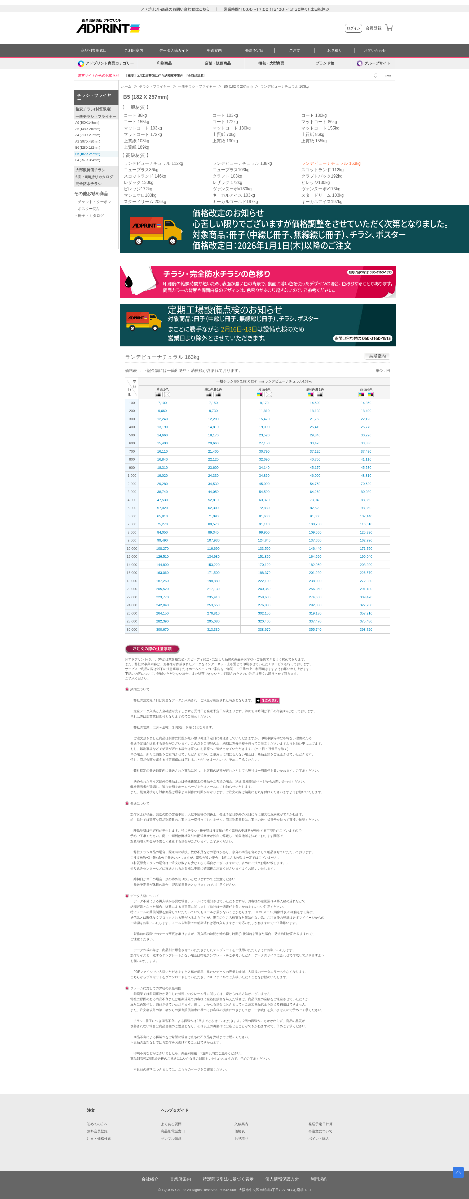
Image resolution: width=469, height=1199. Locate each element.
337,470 (315, 621)
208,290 (366, 565)
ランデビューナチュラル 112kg (153, 163)
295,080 (213, 621)
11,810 (264, 411)
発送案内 (214, 51)
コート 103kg (225, 115)
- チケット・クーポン (93, 202)
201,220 (315, 573)
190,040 (366, 556)
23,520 (264, 435)
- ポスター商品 (88, 209)
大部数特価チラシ (90, 170)
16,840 (162, 459)
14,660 (162, 435)
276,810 (213, 613)
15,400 (162, 443)
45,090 (264, 484)
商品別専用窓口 (94, 51)
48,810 (366, 476)
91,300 (315, 516)
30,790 (264, 451)
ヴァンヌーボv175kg (320, 189)
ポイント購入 (318, 1139)
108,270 (162, 549)
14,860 (366, 403)
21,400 (213, 451)
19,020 (162, 476)
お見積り (334, 51)
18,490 (366, 411)
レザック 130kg (138, 182)
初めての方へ (97, 1124)
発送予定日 (254, 51)
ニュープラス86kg (141, 169)
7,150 (213, 403)
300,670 (162, 629)
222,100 (264, 581)
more (388, 75)
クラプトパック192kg (322, 176)
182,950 (315, 565)
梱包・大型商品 (271, 63)
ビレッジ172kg (138, 189)
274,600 (315, 597)
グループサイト (373, 63)
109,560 (315, 532)
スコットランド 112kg (322, 169)
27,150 (264, 443)
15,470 (264, 419)
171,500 (213, 573)
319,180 (315, 613)
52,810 (213, 500)
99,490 (162, 540)
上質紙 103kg (136, 141)
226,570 (366, 573)
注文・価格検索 (99, 1139)
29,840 (315, 435)
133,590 (264, 549)
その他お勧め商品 (91, 193)
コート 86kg (135, 115)
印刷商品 (164, 63)
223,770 (162, 597)
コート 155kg (136, 121)
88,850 (366, 500)
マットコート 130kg (232, 128)
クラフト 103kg (227, 176)
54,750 (315, 484)
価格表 (240, 1131)
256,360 (315, 589)
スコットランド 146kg (145, 176)
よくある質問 (171, 1124)
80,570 (213, 524)
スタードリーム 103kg (322, 195)
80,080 (366, 492)
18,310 (162, 468)
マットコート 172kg (143, 134)
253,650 (213, 605)
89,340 (213, 532)
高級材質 (135, 155)
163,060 (162, 573)
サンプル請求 (171, 1139)
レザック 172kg (227, 182)
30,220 (366, 435)
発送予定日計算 (320, 1124)
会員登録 (374, 28)
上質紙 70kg (224, 134)
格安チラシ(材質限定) (93, 109)
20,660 (213, 443)
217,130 (213, 589)
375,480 (366, 621)
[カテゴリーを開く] (106, 63)
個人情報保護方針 (282, 1179)
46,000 (315, 476)
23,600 (213, 468)
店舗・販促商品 (218, 63)
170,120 (264, 565)
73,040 (315, 500)
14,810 (213, 427)
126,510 (162, 556)
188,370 (264, 573)
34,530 (213, 484)
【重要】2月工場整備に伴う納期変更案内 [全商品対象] (165, 76)
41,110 (366, 459)
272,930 (366, 581)
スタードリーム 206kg (145, 201)
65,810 (162, 516)
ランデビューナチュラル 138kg (242, 163)
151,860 (264, 556)
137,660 (315, 540)
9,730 (213, 411)
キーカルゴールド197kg (235, 201)
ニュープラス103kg (231, 169)
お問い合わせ (375, 51)
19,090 (264, 427)
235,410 (213, 597)
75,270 (162, 524)
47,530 (162, 500)
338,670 (264, 629)
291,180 (366, 589)
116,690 (213, 549)
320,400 (264, 621)
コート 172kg (225, 121)
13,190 (162, 427)
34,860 (264, 476)
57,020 (162, 508)
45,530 (366, 468)
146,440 (315, 549)
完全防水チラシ (88, 184)
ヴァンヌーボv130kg (232, 189)
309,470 (366, 597)
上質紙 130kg (225, 141)
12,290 (213, 419)
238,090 (315, 581)
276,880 (264, 605)
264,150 (162, 613)
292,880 (315, 605)
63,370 (264, 500)
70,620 (366, 484)
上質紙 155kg (314, 141)
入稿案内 (241, 1124)
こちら (135, 977)
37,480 (366, 451)
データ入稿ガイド (174, 51)
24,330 (213, 476)
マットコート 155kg (320, 128)
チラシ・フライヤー (94, 97)
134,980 (213, 556)
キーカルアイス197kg (322, 201)
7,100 (162, 403)
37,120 (315, 451)
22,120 (366, 419)
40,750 (315, 459)
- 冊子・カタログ (90, 215)
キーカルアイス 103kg (234, 195)
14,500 (315, 403)
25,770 (366, 427)
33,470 (315, 443)
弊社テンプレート (213, 955)
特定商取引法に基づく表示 (228, 1179)
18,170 (213, 435)
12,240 (162, 419)
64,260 (315, 492)
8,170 (264, 403)
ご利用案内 (134, 51)
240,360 (264, 589)
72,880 (264, 508)
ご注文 (294, 51)
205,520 (162, 589)
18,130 (315, 411)
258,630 (264, 597)
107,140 (366, 516)
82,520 (315, 508)
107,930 (213, 540)
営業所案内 (180, 1179)
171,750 (366, 549)
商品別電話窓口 (173, 1131)
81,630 (264, 516)
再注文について (320, 1131)
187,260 (162, 581)
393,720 (366, 629)
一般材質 (135, 107)
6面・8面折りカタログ (94, 177)
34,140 (264, 468)
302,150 (264, 613)
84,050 (162, 532)
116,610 (366, 524)
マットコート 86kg (319, 121)
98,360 (366, 508)
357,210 (366, 613)
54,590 (264, 492)
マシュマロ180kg (140, 195)
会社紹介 (149, 1179)
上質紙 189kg (136, 147)
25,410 (315, 427)
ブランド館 (325, 63)
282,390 (162, 621)
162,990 (366, 540)
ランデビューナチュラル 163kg (331, 163)
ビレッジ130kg (315, 182)
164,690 (315, 556)
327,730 (366, 605)
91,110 (264, 524)
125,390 (366, 532)
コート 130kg (314, 115)
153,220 (213, 565)
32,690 (264, 459)
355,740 (315, 629)
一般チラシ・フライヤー (96, 116)
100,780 (315, 524)
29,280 (162, 484)
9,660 (162, 411)
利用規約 (319, 1179)
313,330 (213, 629)
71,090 (213, 516)
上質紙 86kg (312, 134)
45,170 (315, 468)
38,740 (162, 492)
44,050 (213, 492)
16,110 (162, 451)
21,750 (315, 419)
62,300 (213, 508)
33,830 (366, 443)
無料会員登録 (97, 1131)
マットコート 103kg (143, 128)
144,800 (162, 565)
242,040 (162, 605)
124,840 (264, 540)
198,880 (213, 581)
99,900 (264, 532)
